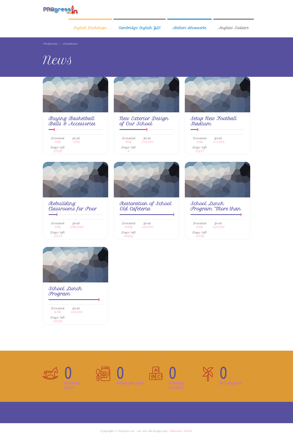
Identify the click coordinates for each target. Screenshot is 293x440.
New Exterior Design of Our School (144, 121)
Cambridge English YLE (140, 28)
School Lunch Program (65, 291)
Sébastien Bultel (180, 431)
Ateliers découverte (189, 28)
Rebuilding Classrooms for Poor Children (73, 209)
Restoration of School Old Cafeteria (146, 206)
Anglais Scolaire (233, 28)
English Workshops (90, 28)
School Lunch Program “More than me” (216, 209)
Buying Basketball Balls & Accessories (72, 121)
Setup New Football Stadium (214, 121)
